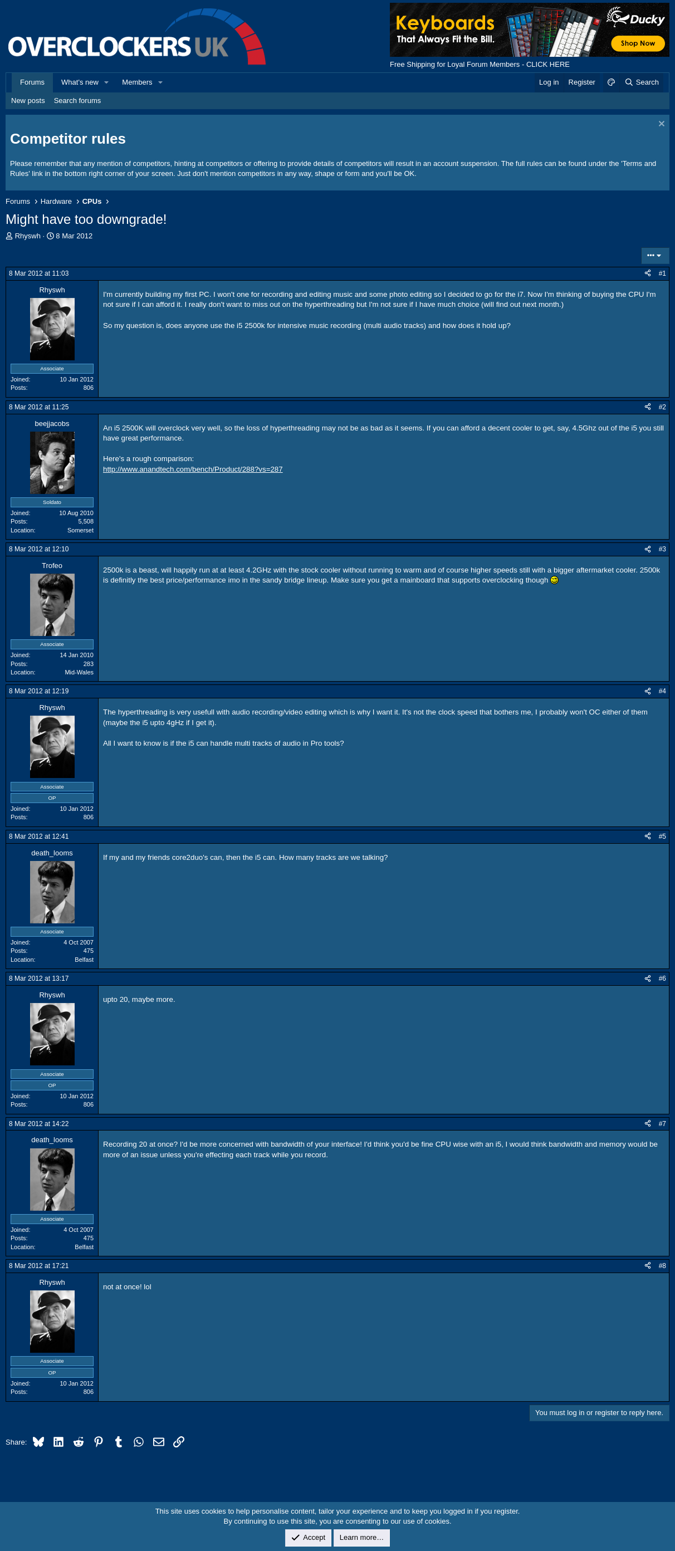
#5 (662, 836)
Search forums (77, 100)
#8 (662, 1266)
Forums (32, 82)
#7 (662, 1124)
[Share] (647, 273)
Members (137, 82)
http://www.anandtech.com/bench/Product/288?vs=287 (193, 469)
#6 (662, 978)
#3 (662, 549)
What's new (80, 82)
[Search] (641, 82)
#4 (662, 691)
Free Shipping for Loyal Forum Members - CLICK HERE (480, 64)
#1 (662, 273)
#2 (662, 407)
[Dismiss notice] (660, 125)
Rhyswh (28, 236)
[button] (107, 82)
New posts (28, 100)
